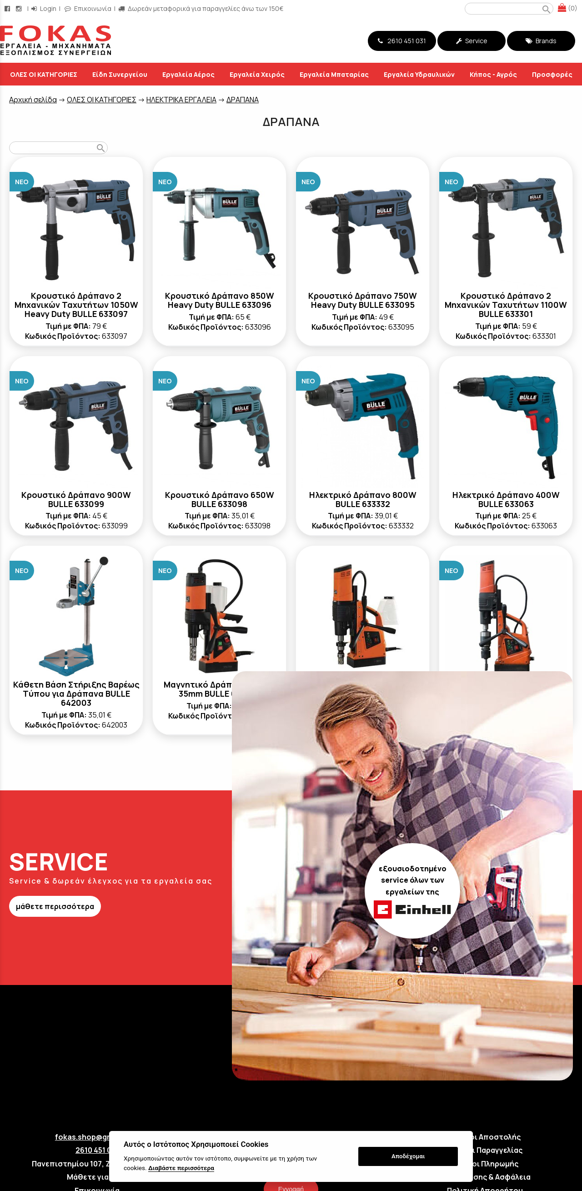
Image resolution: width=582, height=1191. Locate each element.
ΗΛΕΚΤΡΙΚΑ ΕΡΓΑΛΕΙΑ (181, 100)
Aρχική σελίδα (33, 100)
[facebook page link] (8, 8)
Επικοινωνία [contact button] (88, 8)
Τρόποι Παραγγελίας (484, 1150)
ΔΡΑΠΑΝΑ (242, 100)
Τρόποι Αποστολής (485, 1137)
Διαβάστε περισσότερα (181, 1167)
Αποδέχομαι (408, 1156)
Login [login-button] (43, 8)
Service (471, 40)
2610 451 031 (402, 40)
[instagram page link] (19, 8)
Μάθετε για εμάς (97, 1177)
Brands (541, 40)
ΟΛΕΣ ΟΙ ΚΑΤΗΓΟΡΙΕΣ (101, 100)
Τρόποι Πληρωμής (485, 1164)
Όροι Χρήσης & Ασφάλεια (485, 1177)
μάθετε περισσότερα (55, 906)
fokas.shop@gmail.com (97, 1137)
